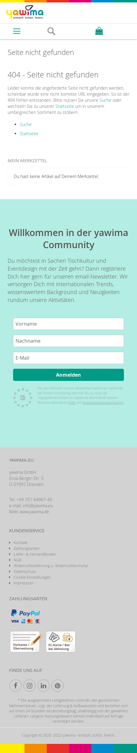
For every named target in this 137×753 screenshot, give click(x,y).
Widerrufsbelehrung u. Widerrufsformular (51, 565)
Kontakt (20, 542)
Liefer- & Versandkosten (35, 554)
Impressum (23, 583)
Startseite (64, 106)
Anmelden (68, 374)
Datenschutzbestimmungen (103, 402)
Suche (105, 100)
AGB (72, 402)
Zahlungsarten (27, 548)
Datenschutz (25, 571)
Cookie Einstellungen (32, 577)
